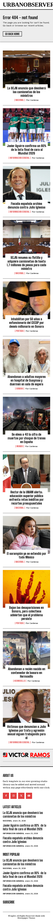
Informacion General (20, 158)
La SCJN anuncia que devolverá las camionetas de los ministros (26, 92)
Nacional (20, 100)
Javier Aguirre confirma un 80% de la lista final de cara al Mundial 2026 (26, 149)
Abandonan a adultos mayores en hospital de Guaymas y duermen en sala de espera (26, 380)
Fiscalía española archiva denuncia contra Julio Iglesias (26, 205)
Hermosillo (19, 681)
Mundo (20, 446)
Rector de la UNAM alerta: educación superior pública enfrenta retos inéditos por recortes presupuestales (26, 497)
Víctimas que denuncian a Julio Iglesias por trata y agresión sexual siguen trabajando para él (26, 732)
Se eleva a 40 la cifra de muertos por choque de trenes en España (27, 438)
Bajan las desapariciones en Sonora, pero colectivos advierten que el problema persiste (26, 613)
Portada (19, 331)
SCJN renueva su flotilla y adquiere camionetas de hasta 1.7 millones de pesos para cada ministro (26, 263)
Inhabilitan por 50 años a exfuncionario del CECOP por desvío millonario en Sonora (26, 322)
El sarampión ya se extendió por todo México (26, 555)
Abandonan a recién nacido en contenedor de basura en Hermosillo (26, 672)
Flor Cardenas (32, 100)
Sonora (19, 388)
